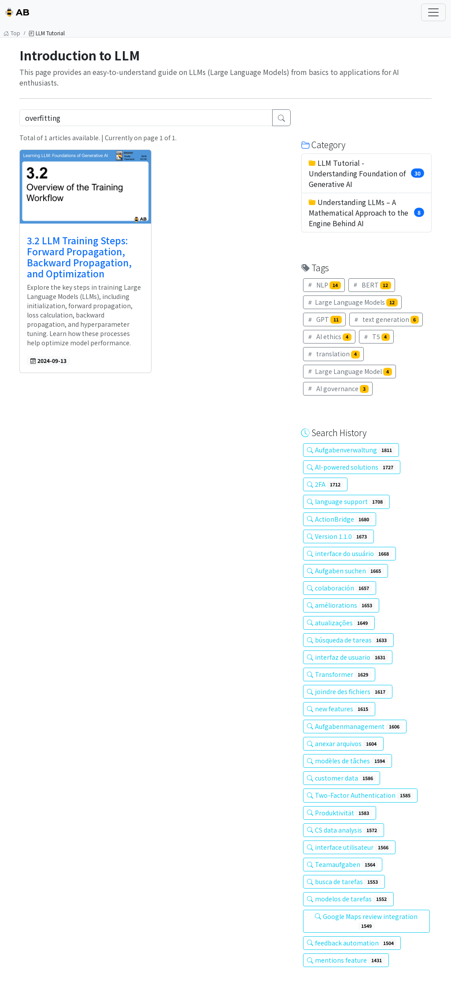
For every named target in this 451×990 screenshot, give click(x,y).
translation (333, 353)
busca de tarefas (344, 881)
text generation (386, 319)
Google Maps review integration (366, 921)
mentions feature (346, 960)
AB (17, 12)
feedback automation (352, 942)
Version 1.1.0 (338, 536)
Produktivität (339, 812)
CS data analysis (343, 830)
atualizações (339, 622)
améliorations (341, 605)
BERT (372, 284)
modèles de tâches (347, 760)
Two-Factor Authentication (360, 795)
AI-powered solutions (351, 467)
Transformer (339, 674)
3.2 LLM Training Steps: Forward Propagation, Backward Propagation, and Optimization (79, 257)
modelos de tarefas (348, 898)
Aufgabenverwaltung (351, 449)
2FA (325, 484)
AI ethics (329, 336)
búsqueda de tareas (348, 639)
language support (346, 501)
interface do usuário (349, 553)
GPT (324, 319)
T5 (376, 336)
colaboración (339, 587)
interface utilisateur (349, 847)
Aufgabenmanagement (355, 726)
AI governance (338, 388)
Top (12, 33)
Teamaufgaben (342, 864)
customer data (341, 777)
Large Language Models (352, 302)
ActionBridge (339, 519)
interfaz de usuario (347, 657)
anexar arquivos (343, 743)
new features (339, 708)
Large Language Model (349, 371)
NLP (324, 284)
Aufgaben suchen (345, 570)
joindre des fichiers (347, 691)
